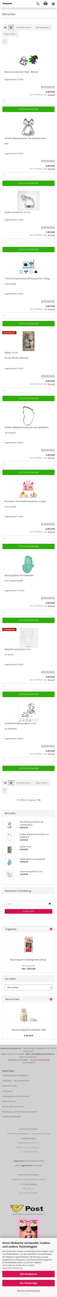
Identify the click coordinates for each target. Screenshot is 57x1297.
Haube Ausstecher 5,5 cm (18, 212)
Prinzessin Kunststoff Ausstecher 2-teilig (25, 501)
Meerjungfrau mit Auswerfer (19, 575)
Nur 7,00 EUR (28, 967)
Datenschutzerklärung (12, 1268)
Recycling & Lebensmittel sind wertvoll (19, 1111)
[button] (5, 27)
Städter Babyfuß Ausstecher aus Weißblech (27, 427)
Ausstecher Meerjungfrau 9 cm (20, 723)
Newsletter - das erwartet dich (15, 1080)
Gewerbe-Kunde (9, 1085)
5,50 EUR (28, 1035)
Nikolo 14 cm (11, 352)
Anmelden (28, 911)
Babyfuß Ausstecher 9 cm (18, 649)
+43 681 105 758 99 (30, 1152)
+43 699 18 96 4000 (30, 1193)
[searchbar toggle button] (38, 4)
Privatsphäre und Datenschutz (16, 1096)
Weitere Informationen (28, 1290)
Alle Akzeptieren (28, 1274)
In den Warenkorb (29, 109)
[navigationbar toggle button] (53, 4)
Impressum (7, 1091)
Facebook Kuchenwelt (18, 1059)
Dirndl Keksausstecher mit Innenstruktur (25, 138)
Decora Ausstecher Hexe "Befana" (22, 71)
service (22, 1184)
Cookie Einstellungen (11, 1116)
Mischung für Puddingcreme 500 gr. (28, 959)
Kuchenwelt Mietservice (13, 1106)
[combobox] (23, 27)
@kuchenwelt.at (31, 1184)
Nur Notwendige (28, 1283)
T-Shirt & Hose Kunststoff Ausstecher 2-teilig (27, 278)
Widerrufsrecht (9, 1101)
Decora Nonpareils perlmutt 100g (29, 1029)
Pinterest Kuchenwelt (39, 1059)
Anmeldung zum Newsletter (15, 1075)
